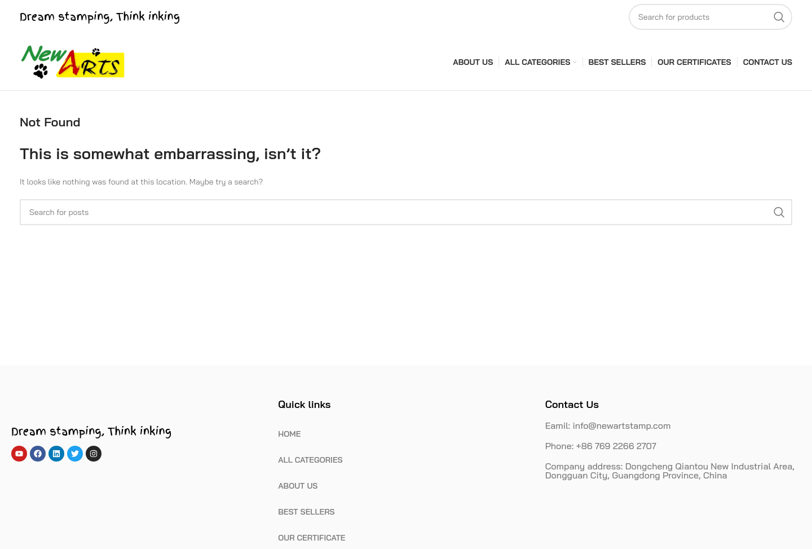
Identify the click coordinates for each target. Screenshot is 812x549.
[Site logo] (73, 61)
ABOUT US (297, 486)
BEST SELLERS (306, 512)
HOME (289, 434)
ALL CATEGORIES (310, 460)
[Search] (710, 17)
